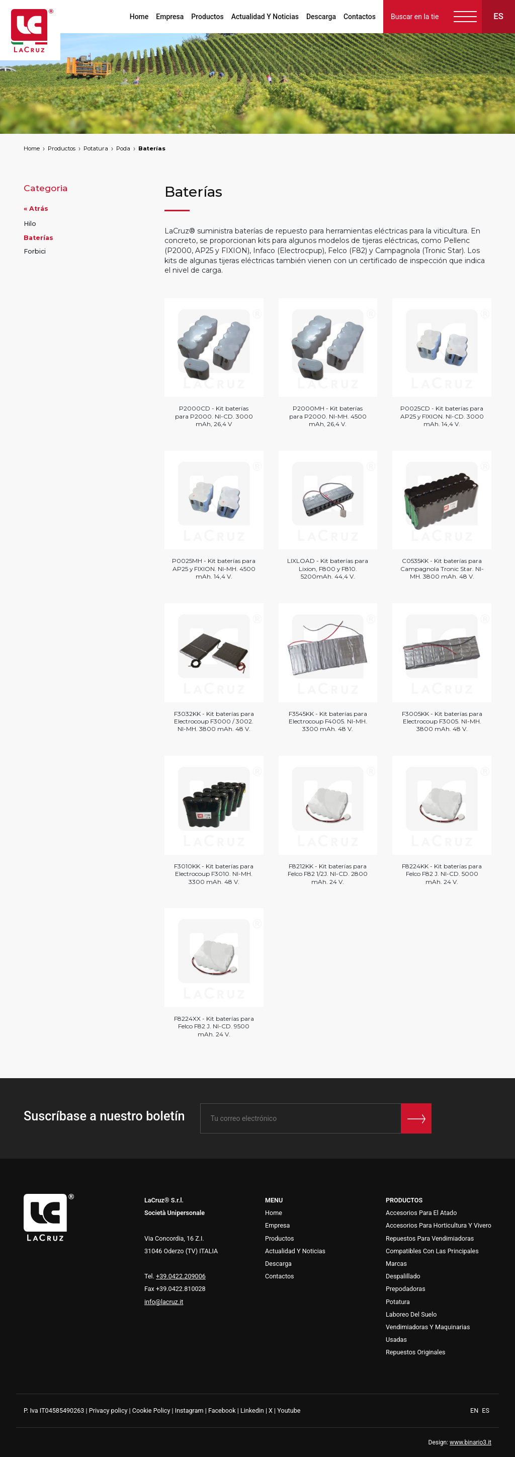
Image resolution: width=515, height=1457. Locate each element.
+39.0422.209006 (181, 1276)
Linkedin (252, 1410)
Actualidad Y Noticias (265, 17)
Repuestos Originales (416, 1352)
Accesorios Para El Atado (421, 1213)
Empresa (170, 17)
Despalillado (403, 1276)
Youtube (288, 1410)
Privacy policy (108, 1410)
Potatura (95, 148)
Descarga (321, 17)
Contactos (360, 17)
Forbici (35, 251)
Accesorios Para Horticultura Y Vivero (438, 1225)
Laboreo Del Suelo (411, 1314)
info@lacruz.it (163, 1302)
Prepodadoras (405, 1288)
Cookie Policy (151, 1410)
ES (485, 1410)
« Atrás (36, 208)
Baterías (151, 148)
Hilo (30, 223)
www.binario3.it (470, 1442)
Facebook (222, 1410)
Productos (207, 17)
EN (475, 1410)
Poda (123, 148)
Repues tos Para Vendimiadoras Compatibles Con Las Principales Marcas (432, 1251)
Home (139, 17)
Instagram (189, 1410)
